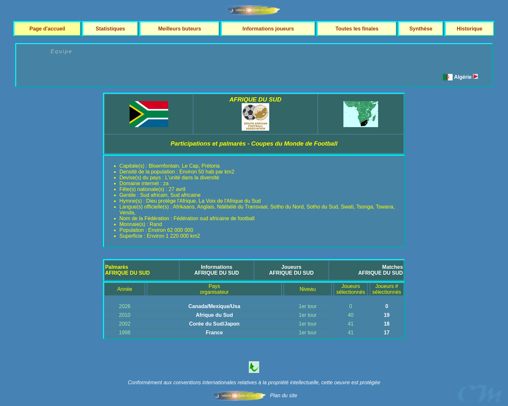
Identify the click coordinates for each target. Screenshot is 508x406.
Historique (469, 28)
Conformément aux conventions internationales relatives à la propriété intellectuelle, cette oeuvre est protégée (254, 382)
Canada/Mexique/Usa (214, 306)
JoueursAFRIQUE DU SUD (291, 270)
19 (387, 315)
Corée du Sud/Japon (214, 324)
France (214, 332)
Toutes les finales (356, 28)
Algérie (466, 77)
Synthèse (420, 28)
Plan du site (283, 395)
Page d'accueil (47, 28)
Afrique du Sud (214, 315)
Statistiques (110, 28)
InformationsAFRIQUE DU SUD (216, 270)
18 (387, 324)
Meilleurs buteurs (179, 28)
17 (387, 332)
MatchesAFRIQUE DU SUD (380, 270)
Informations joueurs (268, 28)
